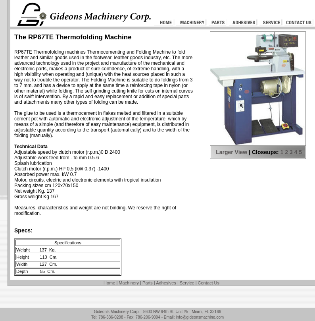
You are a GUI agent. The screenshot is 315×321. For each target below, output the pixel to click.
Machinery (129, 282)
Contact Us (208, 282)
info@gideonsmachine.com (200, 317)
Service (187, 282)
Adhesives (166, 282)
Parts (147, 282)
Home (109, 282)
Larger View (231, 152)
